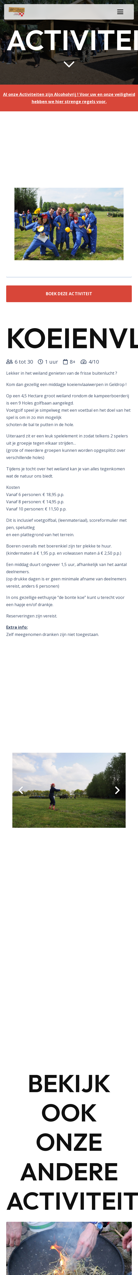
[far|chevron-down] (69, 64)
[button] (120, 12)
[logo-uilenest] (16, 12)
